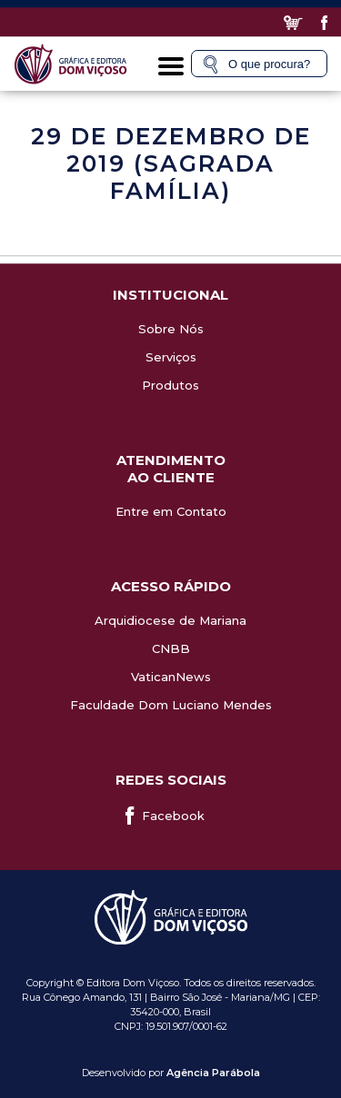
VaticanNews (171, 676)
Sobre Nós (171, 328)
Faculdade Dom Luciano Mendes (171, 704)
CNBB (171, 648)
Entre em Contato (170, 511)
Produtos (170, 385)
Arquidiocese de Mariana (170, 620)
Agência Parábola (213, 1072)
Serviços (170, 357)
